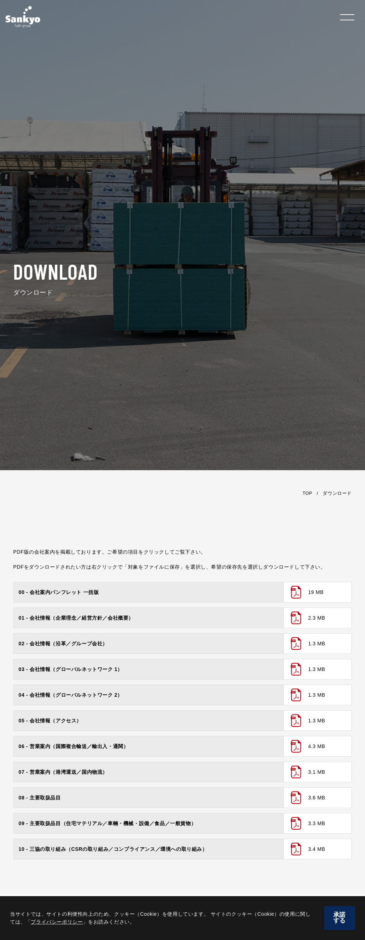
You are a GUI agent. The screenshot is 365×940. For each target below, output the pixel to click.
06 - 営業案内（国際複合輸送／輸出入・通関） (73, 746)
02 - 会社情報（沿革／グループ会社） (63, 643)
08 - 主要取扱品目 (40, 798)
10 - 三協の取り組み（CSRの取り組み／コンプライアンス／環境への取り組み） (113, 849)
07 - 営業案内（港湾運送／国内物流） (63, 772)
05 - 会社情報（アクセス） (50, 720)
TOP (307, 493)
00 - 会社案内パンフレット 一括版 (59, 592)
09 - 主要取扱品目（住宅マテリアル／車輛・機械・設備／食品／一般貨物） (107, 823)
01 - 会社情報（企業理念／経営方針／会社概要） (76, 618)
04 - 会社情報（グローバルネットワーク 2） (71, 695)
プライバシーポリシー (57, 922)
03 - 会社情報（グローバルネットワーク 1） (71, 669)
